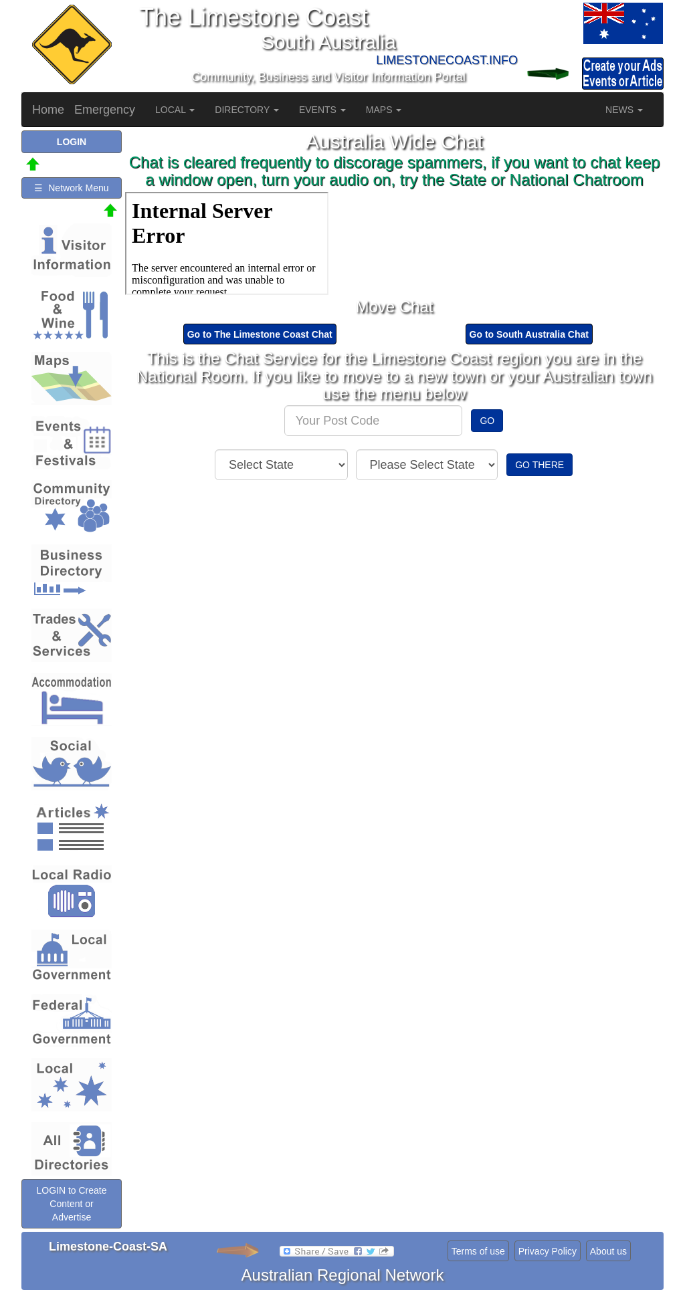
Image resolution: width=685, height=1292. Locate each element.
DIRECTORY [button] (247, 109)
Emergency (104, 109)
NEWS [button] (624, 109)
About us (608, 1251)
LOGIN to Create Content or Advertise (71, 1203)
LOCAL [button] (175, 109)
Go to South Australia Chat (529, 334)
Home (48, 109)
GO (487, 420)
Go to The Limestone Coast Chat (259, 334)
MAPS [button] (384, 109)
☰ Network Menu (71, 188)
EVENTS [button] (322, 109)
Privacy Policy (547, 1251)
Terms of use (478, 1251)
